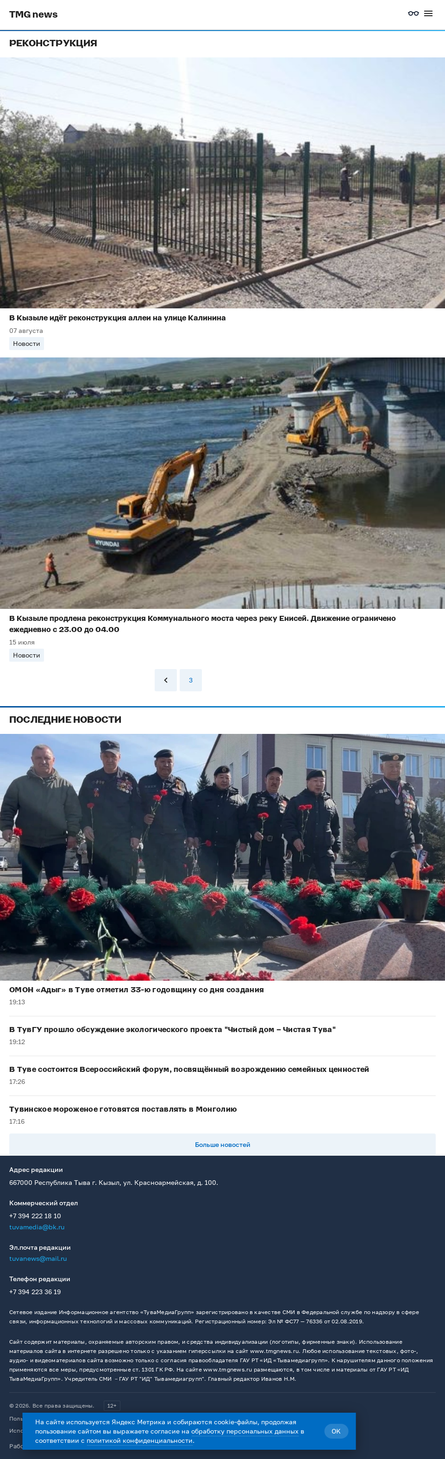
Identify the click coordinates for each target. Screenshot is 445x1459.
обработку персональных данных (245, 1431)
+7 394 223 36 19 (35, 1292)
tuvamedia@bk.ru (36, 1227)
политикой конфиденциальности (140, 1440)
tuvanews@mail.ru (38, 1258)
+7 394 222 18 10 (35, 1216)
